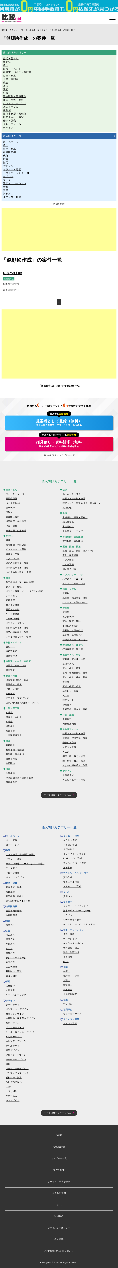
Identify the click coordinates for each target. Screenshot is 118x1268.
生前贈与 (10, 763)
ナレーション (70, 939)
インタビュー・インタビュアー (79, 924)
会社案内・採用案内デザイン (20, 1018)
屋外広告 (10, 953)
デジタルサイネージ (16, 958)
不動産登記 (11, 782)
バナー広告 (11, 840)
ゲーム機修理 (13, 614)
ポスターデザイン (15, 1027)
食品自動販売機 (14, 911)
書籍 (8, 1064)
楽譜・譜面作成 (71, 952)
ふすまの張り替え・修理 (18, 572)
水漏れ (66, 593)
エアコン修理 (13, 605)
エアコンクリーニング (74, 583)
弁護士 (9, 712)
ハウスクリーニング (73, 579)
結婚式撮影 (11, 651)
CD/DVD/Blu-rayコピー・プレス (22, 703)
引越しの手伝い (71, 626)
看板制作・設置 (14, 971)
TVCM (9, 948)
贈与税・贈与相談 (15, 754)
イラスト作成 (70, 840)
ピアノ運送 (68, 560)
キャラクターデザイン (17, 1068)
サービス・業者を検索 (59, 1181)
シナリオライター (72, 920)
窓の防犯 (67, 508)
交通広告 (10, 944)
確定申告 (10, 745)
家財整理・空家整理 (16, 530)
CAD (8, 1087)
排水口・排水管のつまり (75, 602)
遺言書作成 (11, 759)
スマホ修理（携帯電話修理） (20, 582)
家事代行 (10, 508)
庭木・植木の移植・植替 (75, 677)
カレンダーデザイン (16, 1041)
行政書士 (10, 731)
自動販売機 (11, 915)
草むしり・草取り (72, 691)
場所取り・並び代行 (73, 630)
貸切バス (10, 647)
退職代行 (67, 719)
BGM (66, 961)
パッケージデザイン (16, 1059)
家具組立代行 (13, 517)
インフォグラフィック (17, 1073)
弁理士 (9, 721)
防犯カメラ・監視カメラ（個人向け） (82, 503)
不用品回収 (11, 498)
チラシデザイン (14, 1005)
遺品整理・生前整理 (16, 521)
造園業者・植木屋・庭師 (75, 709)
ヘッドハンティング (16, 995)
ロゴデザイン (13, 1100)
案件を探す (42, 30)
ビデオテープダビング (17, 698)
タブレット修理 (14, 587)
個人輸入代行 (69, 569)
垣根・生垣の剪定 (72, 686)
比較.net (55, 1262)
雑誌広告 (10, 939)
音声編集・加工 (71, 948)
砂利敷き (67, 705)
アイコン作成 (70, 845)
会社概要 (58, 1239)
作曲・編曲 (69, 934)
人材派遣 (10, 990)
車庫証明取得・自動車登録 (19, 778)
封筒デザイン (13, 1050)
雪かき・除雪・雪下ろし (75, 639)
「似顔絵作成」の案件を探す (62, 30)
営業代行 (10, 925)
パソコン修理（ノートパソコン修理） (25, 591)
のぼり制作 (11, 976)
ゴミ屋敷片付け (14, 503)
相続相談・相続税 (15, 750)
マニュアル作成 (71, 882)
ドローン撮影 (13, 689)
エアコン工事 (13, 559)
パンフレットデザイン (17, 1009)
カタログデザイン (15, 1014)
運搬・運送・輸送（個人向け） (78, 551)
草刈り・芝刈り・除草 (74, 659)
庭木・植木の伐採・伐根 (75, 673)
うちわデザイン (14, 1036)
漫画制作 (67, 868)
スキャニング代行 (72, 886)
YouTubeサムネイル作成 (18, 901)
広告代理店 (11, 967)
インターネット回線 (16, 549)
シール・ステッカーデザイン (20, 1032)
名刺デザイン (13, 1023)
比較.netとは (59, 1147)
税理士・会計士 (14, 717)
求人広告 (10, 935)
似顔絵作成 (30, 30)
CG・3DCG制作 (14, 1082)
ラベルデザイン (14, 1046)
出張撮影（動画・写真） (18, 680)
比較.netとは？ (49, 455)
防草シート (68, 700)
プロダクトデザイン (16, 1055)
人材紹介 (10, 986)
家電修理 (10, 600)
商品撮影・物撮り (15, 896)
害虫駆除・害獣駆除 (16, 545)
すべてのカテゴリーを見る (57, 795)
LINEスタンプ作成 (72, 858)
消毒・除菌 (11, 526)
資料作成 (67, 877)
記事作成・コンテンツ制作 (77, 911)
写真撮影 (10, 693)
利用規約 (58, 1216)
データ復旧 (11, 596)
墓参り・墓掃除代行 (73, 635)
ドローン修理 (13, 619)
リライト (67, 915)
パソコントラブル (15, 623)
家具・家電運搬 (71, 555)
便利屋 (9, 512)
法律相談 (10, 773)
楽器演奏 (67, 957)
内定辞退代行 (69, 724)
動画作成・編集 (14, 684)
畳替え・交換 (13, 554)
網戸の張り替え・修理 (17, 563)
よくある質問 (59, 1193)
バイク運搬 (68, 564)
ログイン (58, 1205)
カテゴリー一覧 (17, 30)
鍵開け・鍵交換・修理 (74, 498)
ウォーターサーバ (15, 494)
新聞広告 (10, 962)
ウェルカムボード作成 (74, 780)
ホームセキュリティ (73, 494)
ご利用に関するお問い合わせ (59, 1251)
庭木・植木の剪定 (72, 668)
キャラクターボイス (73, 943)
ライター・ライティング (75, 906)
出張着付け (11, 656)
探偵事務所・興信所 (73, 649)
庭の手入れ (68, 664)
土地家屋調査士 (14, 735)
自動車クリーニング (16, 665)
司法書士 (10, 726)
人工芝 (66, 696)
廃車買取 (10, 670)
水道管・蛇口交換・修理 (75, 598)
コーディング (13, 845)
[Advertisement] (59, 229)
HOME (5, 30)
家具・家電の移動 (72, 621)
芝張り (66, 682)
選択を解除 (59, 204)
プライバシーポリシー (59, 1228)
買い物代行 (68, 617)
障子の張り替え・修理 (17, 568)
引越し (9, 540)
